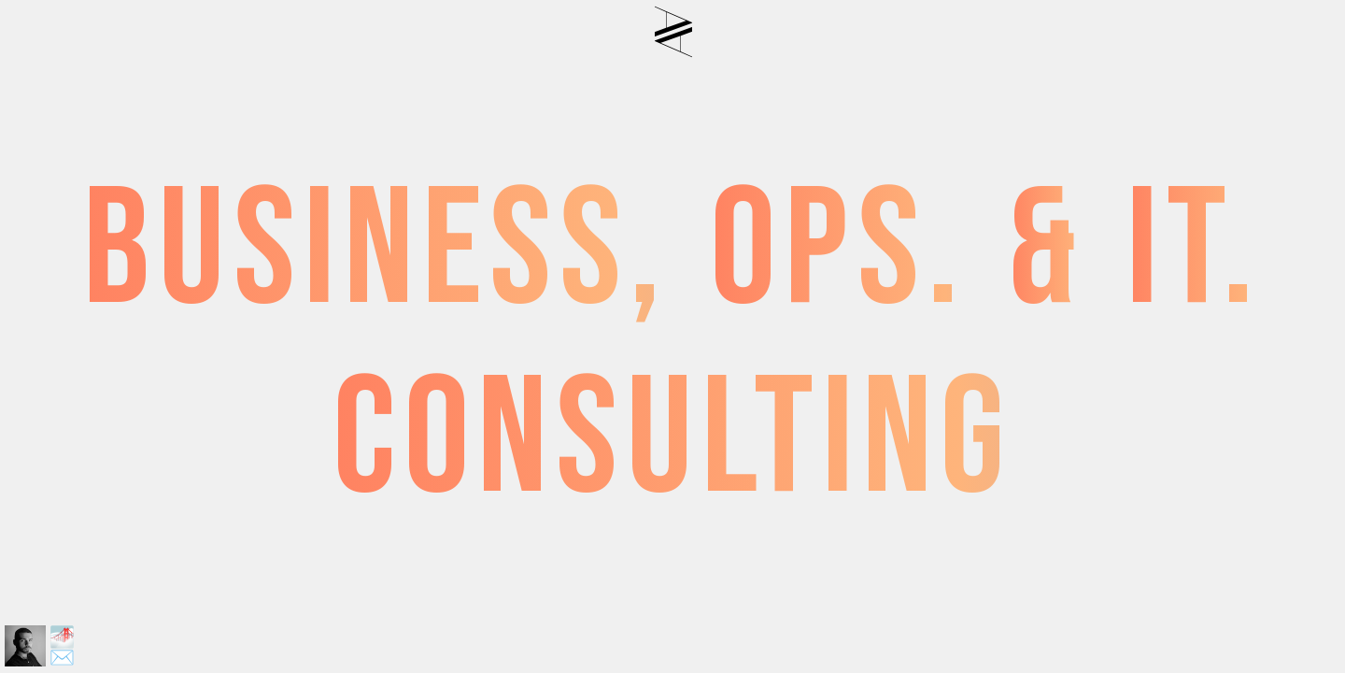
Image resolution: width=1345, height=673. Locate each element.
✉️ (62, 658)
